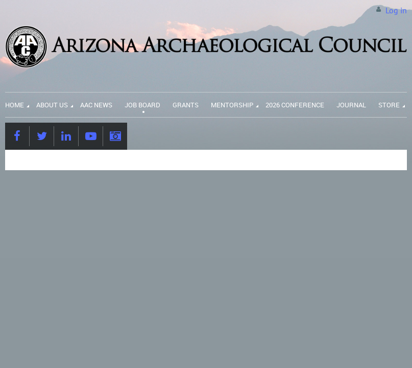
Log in (396, 10)
